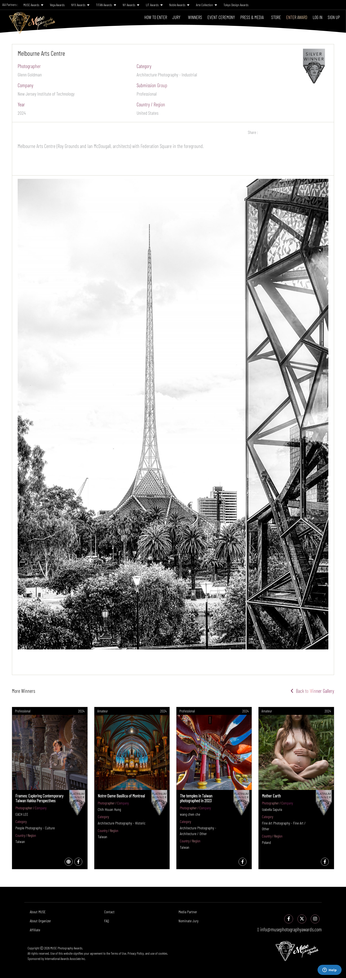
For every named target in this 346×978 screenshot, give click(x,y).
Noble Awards (179, 5)
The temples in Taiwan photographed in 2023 (196, 798)
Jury (176, 17)
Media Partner (188, 911)
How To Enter (155, 17)
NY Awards (131, 5)
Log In (317, 17)
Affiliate (35, 929)
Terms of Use (118, 953)
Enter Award (296, 17)
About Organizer (40, 920)
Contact (109, 911)
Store (276, 17)
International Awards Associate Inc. (65, 958)
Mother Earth (271, 795)
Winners (195, 17)
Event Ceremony (221, 17)
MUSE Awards (33, 5)
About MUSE (38, 911)
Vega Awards (57, 5)
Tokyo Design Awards (236, 5)
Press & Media (252, 17)
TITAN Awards (106, 5)
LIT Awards (154, 5)
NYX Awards (80, 5)
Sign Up (334, 17)
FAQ (106, 920)
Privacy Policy (136, 953)
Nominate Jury (188, 920)
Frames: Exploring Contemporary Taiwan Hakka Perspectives (39, 798)
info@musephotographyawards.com (289, 929)
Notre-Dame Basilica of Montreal (121, 795)
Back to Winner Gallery (312, 691)
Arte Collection (206, 5)
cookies (162, 953)
